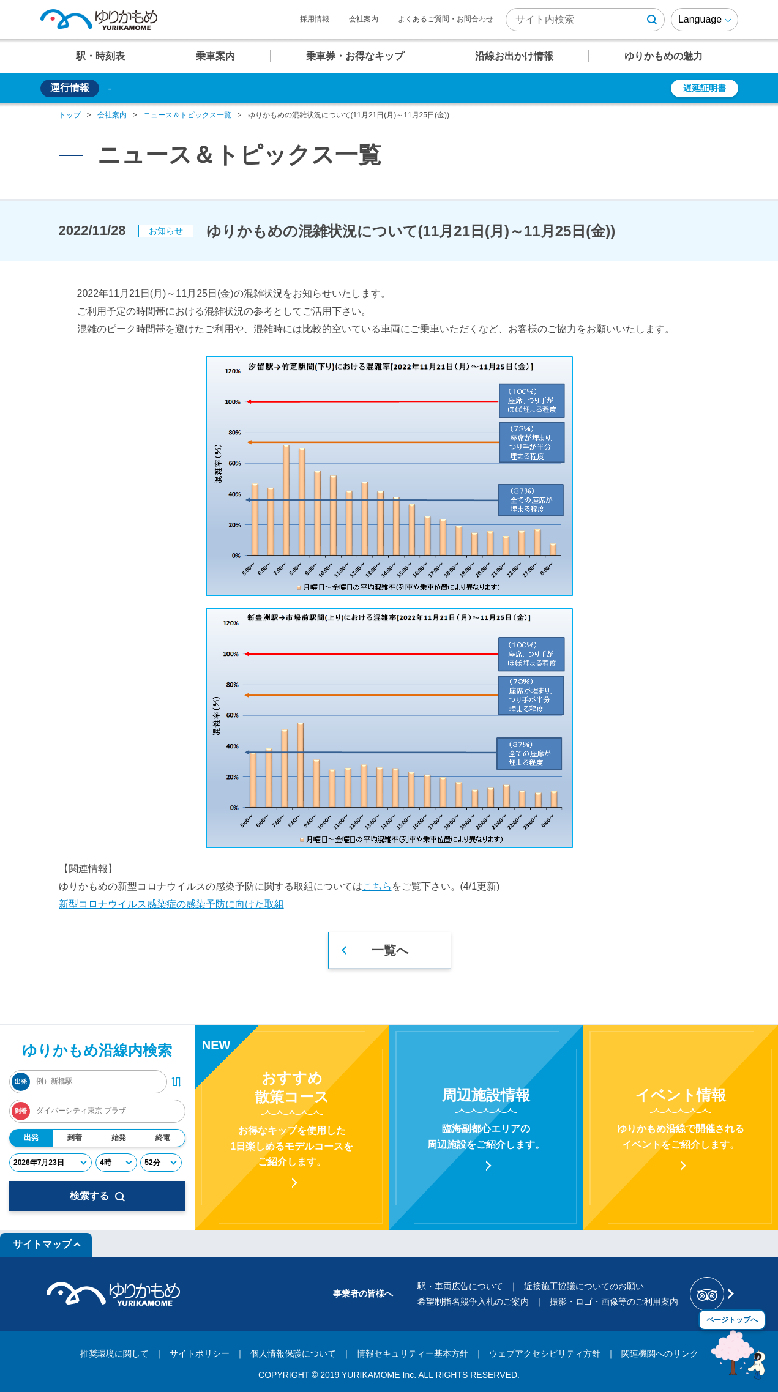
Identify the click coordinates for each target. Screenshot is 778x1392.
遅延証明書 (704, 88)
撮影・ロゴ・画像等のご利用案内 (614, 1301)
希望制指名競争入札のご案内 (473, 1301)
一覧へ (390, 950)
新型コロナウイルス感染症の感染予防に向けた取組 (171, 904)
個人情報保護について (293, 1353)
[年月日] (50, 1162)
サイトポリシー (200, 1353)
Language (700, 19)
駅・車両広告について (460, 1286)
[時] (116, 1162)
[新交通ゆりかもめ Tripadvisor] (711, 1294)
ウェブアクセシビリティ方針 (544, 1353)
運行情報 (69, 88)
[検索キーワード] (585, 19)
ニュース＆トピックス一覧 (187, 115)
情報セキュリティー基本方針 (412, 1353)
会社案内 (363, 19)
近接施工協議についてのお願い (584, 1286)
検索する (97, 1196)
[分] (161, 1162)
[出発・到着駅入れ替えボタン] (176, 1081)
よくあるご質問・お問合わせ (445, 19)
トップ (70, 115)
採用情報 (314, 19)
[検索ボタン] (652, 19)
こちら (377, 886)
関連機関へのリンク (659, 1353)
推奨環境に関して (114, 1353)
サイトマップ (42, 1244)
